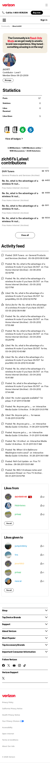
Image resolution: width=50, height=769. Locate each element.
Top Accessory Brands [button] (13, 645)
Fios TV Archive (34, 473)
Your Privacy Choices (13, 721)
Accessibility (7, 727)
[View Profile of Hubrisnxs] (20, 505)
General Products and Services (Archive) (21, 175)
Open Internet (8, 734)
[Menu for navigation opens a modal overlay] (46, 5)
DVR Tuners (8, 171)
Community (5, 26)
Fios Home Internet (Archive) (15, 188)
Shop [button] (4, 610)
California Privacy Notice (12, 709)
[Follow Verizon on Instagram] (19, 665)
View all (25, 235)
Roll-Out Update (21, 461)
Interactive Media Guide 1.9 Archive (25, 408)
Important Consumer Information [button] (19, 651)
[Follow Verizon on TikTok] (24, 665)
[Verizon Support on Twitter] (3, 678)
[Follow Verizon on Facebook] (3, 665)
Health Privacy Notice (11, 715)
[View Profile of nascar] (18, 581)
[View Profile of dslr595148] (21, 497)
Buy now (37, 12)
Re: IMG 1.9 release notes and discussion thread (23, 471)
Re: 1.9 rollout (19, 441)
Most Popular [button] (8, 638)
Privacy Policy (7, 702)
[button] (4, 20)
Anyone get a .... (20, 432)
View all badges (13, 138)
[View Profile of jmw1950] (19, 563)
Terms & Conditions (10, 740)
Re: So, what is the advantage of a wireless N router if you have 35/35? (25, 265)
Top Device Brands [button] (11, 617)
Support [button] (6, 624)
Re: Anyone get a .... (22, 406)
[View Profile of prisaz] (18, 514)
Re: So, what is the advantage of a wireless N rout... (20, 182)
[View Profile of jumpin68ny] (21, 546)
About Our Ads (8, 746)
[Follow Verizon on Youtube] (14, 665)
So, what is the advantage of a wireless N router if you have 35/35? (23, 385)
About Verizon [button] (9, 631)
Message (8, 80)
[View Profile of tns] (16, 555)
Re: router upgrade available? (25, 398)
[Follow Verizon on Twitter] (8, 665)
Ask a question (36, 20)
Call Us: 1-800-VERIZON (17, 13)
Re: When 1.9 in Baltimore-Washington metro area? (21, 451)
